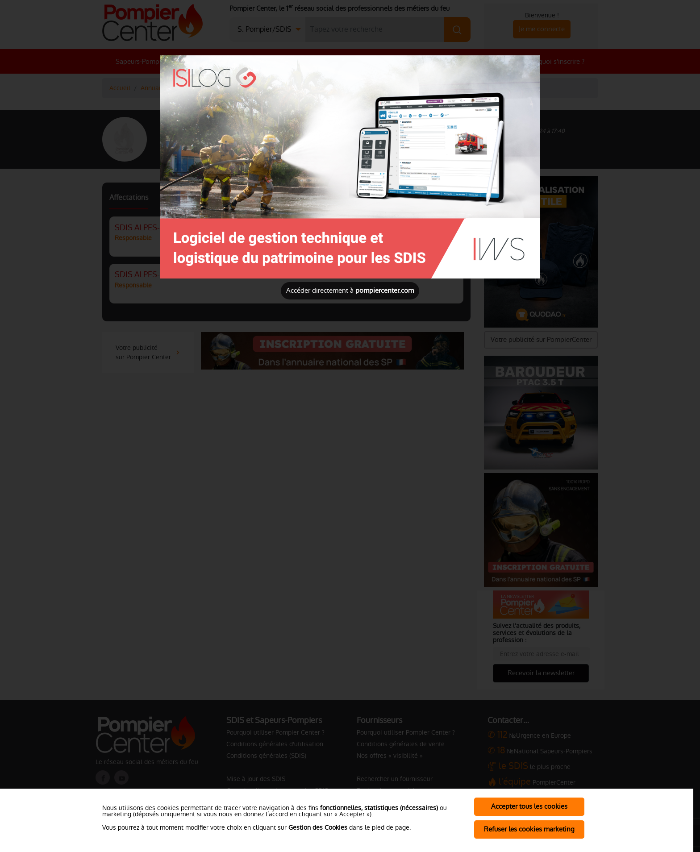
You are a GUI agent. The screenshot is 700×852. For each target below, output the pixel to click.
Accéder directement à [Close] (350, 290)
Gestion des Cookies (317, 827)
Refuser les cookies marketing (529, 829)
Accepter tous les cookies (529, 806)
